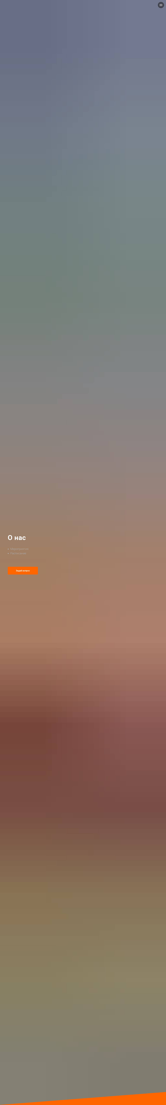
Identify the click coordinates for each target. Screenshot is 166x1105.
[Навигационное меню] (161, 5)
